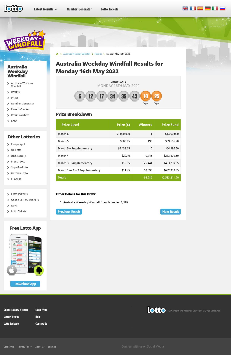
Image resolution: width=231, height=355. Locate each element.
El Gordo (16, 178)
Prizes (14, 97)
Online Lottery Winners (25, 199)
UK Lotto (16, 149)
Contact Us (41, 323)
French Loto (18, 161)
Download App (25, 284)
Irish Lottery (18, 155)
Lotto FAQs (41, 310)
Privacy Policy (25, 346)
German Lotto (19, 173)
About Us (39, 346)
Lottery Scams (11, 316)
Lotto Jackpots (19, 194)
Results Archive (20, 115)
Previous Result (69, 212)
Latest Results (45, 9)
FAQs (14, 120)
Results (15, 91)
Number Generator (79, 9)
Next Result (170, 212)
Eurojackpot (18, 144)
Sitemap (52, 346)
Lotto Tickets (109, 9)
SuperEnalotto (19, 167)
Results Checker (20, 109)
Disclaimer (9, 346)
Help (37, 316)
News (14, 205)
